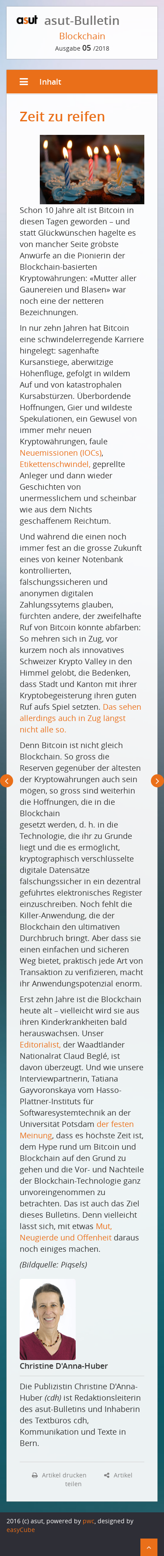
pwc (88, 1521)
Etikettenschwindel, (55, 464)
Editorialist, (40, 1044)
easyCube (21, 1529)
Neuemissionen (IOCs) (60, 452)
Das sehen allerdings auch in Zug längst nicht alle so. (80, 718)
